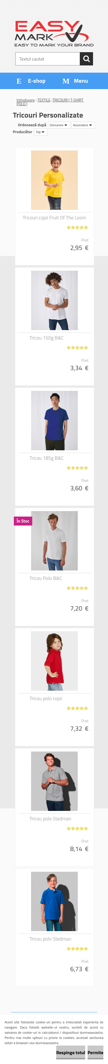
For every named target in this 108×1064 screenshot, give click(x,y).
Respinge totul (70, 1052)
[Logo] (54, 33)
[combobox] (59, 125)
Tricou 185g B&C (47, 458)
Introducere (26, 100)
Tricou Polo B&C (46, 578)
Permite (95, 1052)
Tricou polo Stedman (50, 819)
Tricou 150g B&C (47, 338)
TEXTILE (43, 100)
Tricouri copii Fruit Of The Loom (54, 218)
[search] (86, 58)
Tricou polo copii (46, 698)
